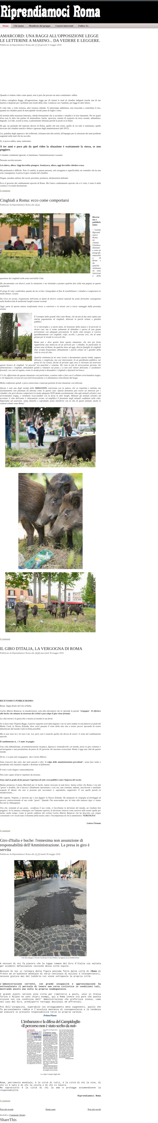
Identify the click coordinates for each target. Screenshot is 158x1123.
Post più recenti (6, 1109)
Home (6, 25)
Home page (51, 1109)
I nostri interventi (64, 25)
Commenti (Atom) (17, 1115)
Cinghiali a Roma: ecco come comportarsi (34, 200)
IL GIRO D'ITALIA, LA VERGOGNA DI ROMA (41, 648)
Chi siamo (19, 25)
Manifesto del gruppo (39, 25)
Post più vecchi (94, 1109)
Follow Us (83, 25)
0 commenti (5, 190)
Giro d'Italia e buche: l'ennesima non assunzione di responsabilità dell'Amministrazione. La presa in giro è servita (45, 845)
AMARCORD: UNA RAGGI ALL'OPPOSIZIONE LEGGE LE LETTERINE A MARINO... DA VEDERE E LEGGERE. (50, 38)
